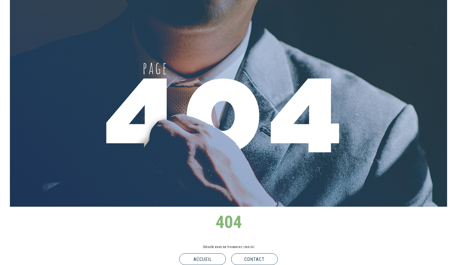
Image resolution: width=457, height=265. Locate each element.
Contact (254, 259)
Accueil (203, 259)
